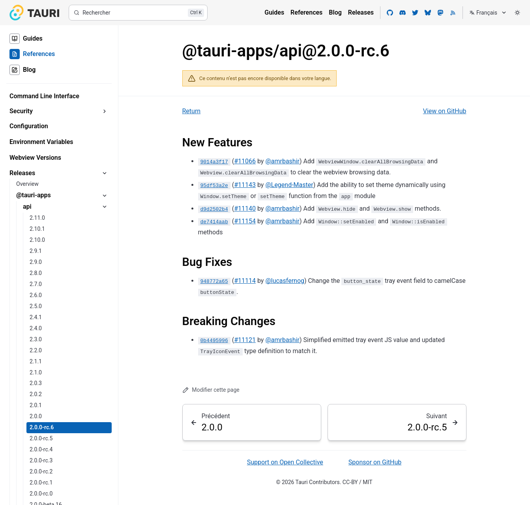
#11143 (245, 185)
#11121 (245, 340)
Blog (335, 12)
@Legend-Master (289, 185)
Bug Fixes (207, 262)
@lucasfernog (284, 280)
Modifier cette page (211, 390)
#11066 (245, 161)
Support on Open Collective (285, 462)
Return (191, 111)
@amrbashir (282, 161)
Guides (274, 12)
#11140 (245, 208)
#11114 (245, 280)
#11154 (245, 221)
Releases (361, 12)
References (306, 12)
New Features (217, 142)
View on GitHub (444, 111)
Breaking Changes (228, 321)
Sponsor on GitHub (374, 462)
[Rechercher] (138, 13)
